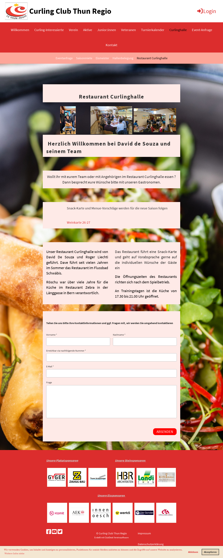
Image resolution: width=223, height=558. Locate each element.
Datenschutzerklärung (151, 544)
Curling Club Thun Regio (70, 11)
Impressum (144, 533)
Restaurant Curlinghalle (152, 58)
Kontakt (111, 45)
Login (206, 11)
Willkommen (20, 30)
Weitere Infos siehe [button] (14, 553)
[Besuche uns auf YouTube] (54, 531)
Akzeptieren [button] (210, 552)
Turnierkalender (152, 30)
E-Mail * (111, 371)
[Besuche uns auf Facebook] (48, 531)
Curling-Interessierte (49, 30)
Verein (73, 30)
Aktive (87, 30)
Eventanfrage (64, 58)
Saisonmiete (84, 58)
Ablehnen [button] (193, 552)
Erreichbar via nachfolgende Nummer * (111, 355)
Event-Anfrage (202, 30)
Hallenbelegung (123, 58)
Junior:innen (106, 30)
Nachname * (145, 339)
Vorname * (78, 339)
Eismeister (102, 58)
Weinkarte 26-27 (78, 222)
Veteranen (128, 30)
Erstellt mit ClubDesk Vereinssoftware (111, 537)
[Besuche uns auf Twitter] (60, 531)
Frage (111, 399)
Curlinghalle (178, 30)
